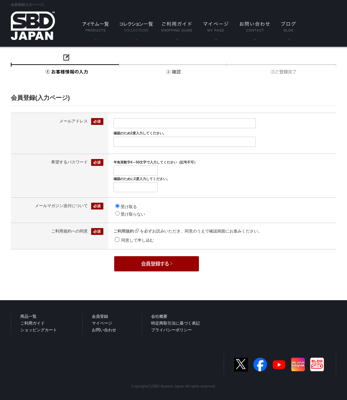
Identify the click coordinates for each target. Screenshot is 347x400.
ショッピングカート (38, 330)
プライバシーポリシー (171, 330)
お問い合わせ (104, 330)
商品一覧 (28, 316)
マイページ (102, 323)
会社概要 (159, 316)
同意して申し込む (137, 240)
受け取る (129, 206)
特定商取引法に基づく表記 (175, 323)
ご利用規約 (126, 231)
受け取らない (133, 214)
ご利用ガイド (32, 323)
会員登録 (100, 316)
